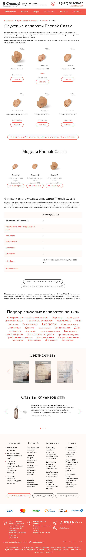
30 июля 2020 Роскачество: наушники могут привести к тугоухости (71, 452)
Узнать (17, 79)
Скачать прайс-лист (19, 495)
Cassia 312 (35, 175)
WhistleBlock (11, 241)
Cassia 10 (15, 175)
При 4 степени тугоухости (19, 337)
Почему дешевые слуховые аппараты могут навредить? (32, 482)
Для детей (30, 331)
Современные (30, 324)
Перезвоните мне (76, 5)
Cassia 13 (54, 175)
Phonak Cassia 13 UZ (42, 114)
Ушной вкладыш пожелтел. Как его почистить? (52, 474)
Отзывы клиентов (38, 397)
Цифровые (13, 324)
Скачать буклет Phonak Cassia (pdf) (43, 281)
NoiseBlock (10, 235)
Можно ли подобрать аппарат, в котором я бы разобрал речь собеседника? (52, 453)
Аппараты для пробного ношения (27, 317)
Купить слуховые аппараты (27, 21)
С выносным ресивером (40, 320)
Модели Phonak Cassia (44, 151)
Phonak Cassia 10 (42, 69)
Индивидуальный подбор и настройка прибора (14, 456)
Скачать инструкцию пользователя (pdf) (43, 286)
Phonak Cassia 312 (68, 69)
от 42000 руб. (15, 186)
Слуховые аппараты (10, 6)
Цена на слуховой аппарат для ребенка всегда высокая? (52, 484)
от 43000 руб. (35, 186)
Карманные (17, 340)
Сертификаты (43, 355)
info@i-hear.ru (64, 528)
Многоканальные (45, 337)
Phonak (45, 21)
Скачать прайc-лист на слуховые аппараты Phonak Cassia (43, 137)
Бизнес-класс (34, 340)
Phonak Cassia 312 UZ (68, 114)
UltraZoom (10, 261)
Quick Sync (10, 248)
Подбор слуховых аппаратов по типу (43, 312)
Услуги (36, 11)
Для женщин (68, 340)
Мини (78, 320)
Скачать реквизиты (67, 495)
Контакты (77, 11)
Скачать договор (43, 495)
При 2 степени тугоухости (40, 334)
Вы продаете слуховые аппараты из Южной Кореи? (52, 465)
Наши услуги (14, 443)
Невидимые (64, 320)
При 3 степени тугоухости (68, 335)
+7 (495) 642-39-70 (70, 3)
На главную (8, 21)
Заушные (57, 317)
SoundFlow (10, 254)
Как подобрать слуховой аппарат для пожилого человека (32, 470)
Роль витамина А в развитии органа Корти (33, 450)
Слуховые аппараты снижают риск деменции (32, 459)
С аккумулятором (69, 324)
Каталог (24, 11)
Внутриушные (73, 317)
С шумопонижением (68, 337)
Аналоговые (14, 328)
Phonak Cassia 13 (17, 69)
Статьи (31, 443)
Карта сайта (13, 537)
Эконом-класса (62, 328)
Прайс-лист (49, 11)
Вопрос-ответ (53, 443)
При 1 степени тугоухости (50, 331)
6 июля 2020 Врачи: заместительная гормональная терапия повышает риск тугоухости (72, 480)
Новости (64, 11)
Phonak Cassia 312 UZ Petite (17, 114)
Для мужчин (51, 340)
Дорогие (29, 327)
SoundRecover (12, 268)
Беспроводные (45, 328)
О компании (10, 11)
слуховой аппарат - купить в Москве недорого (26, 542)
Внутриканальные (14, 321)
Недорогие (49, 324)
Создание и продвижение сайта (73, 542)
